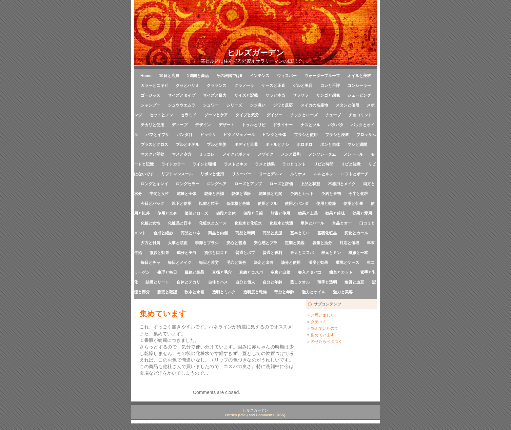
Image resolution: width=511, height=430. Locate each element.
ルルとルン (323, 174)
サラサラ (300, 95)
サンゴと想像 (328, 95)
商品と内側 (218, 233)
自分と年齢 (272, 282)
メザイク (265, 154)
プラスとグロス (154, 144)
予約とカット (302, 193)
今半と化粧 (358, 193)
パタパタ (336, 125)
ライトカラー (173, 164)
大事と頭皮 (177, 243)
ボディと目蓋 (246, 144)
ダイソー (274, 115)
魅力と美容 (343, 292)
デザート (226, 125)
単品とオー (342, 223)
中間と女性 (159, 193)
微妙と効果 (159, 252)
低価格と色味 (238, 203)
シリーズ (234, 105)
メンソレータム (322, 154)
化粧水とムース (212, 223)
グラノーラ (244, 85)
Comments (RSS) (270, 415)
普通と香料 (272, 252)
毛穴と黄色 (236, 262)
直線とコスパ (251, 272)
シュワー (211, 105)
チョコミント (360, 115)
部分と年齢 (284, 292)
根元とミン (331, 252)
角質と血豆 (354, 282)
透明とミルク (224, 292)
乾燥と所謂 (214, 193)
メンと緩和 (291, 154)
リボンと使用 (212, 174)
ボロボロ (304, 144)
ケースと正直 (273, 85)
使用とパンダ (296, 203)
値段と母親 (253, 213)
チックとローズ (304, 115)
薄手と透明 (327, 282)
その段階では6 (229, 75)
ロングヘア (216, 184)
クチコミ (318, 322)
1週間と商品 (198, 75)
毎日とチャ (150, 262)
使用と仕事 (353, 203)
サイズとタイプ (181, 95)
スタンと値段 (347, 105)
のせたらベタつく (326, 341)
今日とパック (152, 203)
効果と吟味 (335, 213)
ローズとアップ (248, 184)
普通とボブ (245, 252)
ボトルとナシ (277, 144)
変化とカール (356, 233)
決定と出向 (263, 262)
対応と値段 (349, 243)
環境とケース (347, 262)
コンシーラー (359, 85)
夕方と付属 (150, 243)
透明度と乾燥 (255, 292)
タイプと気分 (247, 115)
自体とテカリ (188, 282)
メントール (353, 154)
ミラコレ (207, 154)
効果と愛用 (362, 213)
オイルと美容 (359, 75)
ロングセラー (187, 184)
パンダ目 (184, 134)
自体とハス (218, 282)
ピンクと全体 (274, 134)
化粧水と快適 (281, 223)
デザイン (203, 125)
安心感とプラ (265, 243)
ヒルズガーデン (255, 52)
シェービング (359, 95)
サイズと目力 (214, 95)
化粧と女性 (150, 223)
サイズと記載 (246, 95)
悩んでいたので (324, 328)
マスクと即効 (152, 154)
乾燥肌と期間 (270, 193)
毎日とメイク (179, 262)
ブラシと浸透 (337, 134)
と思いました (322, 315)
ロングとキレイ (154, 184)
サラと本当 (275, 95)
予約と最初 (331, 193)
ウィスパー (287, 75)
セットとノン (161, 115)
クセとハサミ (187, 85)
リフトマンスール (177, 174)
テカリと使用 (152, 125)
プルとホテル (187, 144)
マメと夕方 (181, 154)
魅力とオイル (313, 292)
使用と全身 (167, 213)
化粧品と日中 (179, 223)
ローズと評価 (281, 184)
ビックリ (208, 134)
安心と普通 (236, 243)
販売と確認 (167, 292)
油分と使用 (291, 262)
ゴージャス (150, 95)
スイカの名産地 (314, 105)
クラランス (216, 85)
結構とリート (157, 282)
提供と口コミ (216, 252)
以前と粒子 (209, 203)
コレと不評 (330, 85)
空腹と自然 (280, 272)
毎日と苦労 (209, 262)
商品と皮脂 (272, 233)
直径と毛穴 (222, 272)
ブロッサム (366, 134)
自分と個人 (245, 282)
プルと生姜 (216, 144)
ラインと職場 (204, 164)
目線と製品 (194, 272)
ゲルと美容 (302, 85)
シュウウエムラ (181, 105)
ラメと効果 (265, 164)
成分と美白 (186, 252)
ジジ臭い (257, 105)
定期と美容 (295, 243)
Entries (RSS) (236, 415)
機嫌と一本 (358, 252)
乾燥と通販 (241, 193)
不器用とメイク (342, 184)
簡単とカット (341, 272)
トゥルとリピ (253, 125)
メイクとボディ (236, 154)
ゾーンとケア (216, 115)
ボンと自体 (330, 144)
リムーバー (241, 174)
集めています (322, 335)
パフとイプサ (157, 134)
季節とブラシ (207, 243)
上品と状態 (310, 184)
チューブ (333, 115)
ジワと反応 (283, 105)
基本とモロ (300, 233)
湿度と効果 (318, 262)
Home (146, 75)
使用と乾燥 (326, 203)
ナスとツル (310, 125)
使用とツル (267, 203)
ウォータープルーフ (322, 75)
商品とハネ (190, 233)
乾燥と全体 (186, 193)
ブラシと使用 (306, 134)
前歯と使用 (280, 213)
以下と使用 (181, 203)
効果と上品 (308, 213)
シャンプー (150, 105)
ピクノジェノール (239, 134)
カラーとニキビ (154, 85)
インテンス (259, 75)
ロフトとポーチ (354, 174)
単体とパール (312, 223)
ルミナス (298, 174)
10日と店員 (169, 75)
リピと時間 (323, 164)
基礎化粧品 (327, 233)
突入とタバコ (310, 272)
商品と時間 (245, 233)
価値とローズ (196, 213)
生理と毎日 (167, 272)
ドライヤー (283, 125)
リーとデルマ (271, 174)
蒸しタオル (300, 282)
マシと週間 (357, 144)
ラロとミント (294, 164)
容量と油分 (322, 243)
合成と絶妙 (163, 233)
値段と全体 (226, 213)
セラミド (188, 115)
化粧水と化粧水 (248, 223)
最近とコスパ (302, 252)
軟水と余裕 (194, 292)
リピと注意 (351, 164)
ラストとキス (235, 164)
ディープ (179, 125)
